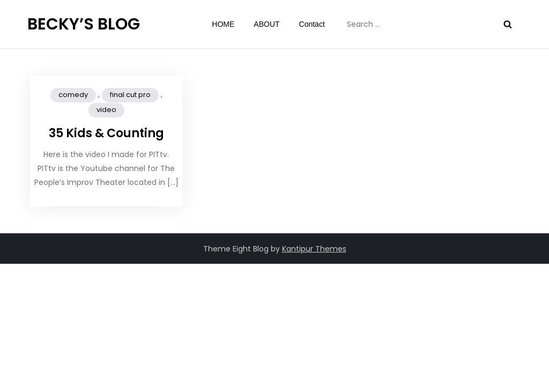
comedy (73, 95)
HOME (223, 24)
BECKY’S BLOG (83, 24)
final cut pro (130, 95)
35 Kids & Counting (106, 133)
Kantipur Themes (314, 248)
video (106, 110)
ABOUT (266, 24)
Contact (312, 24)
